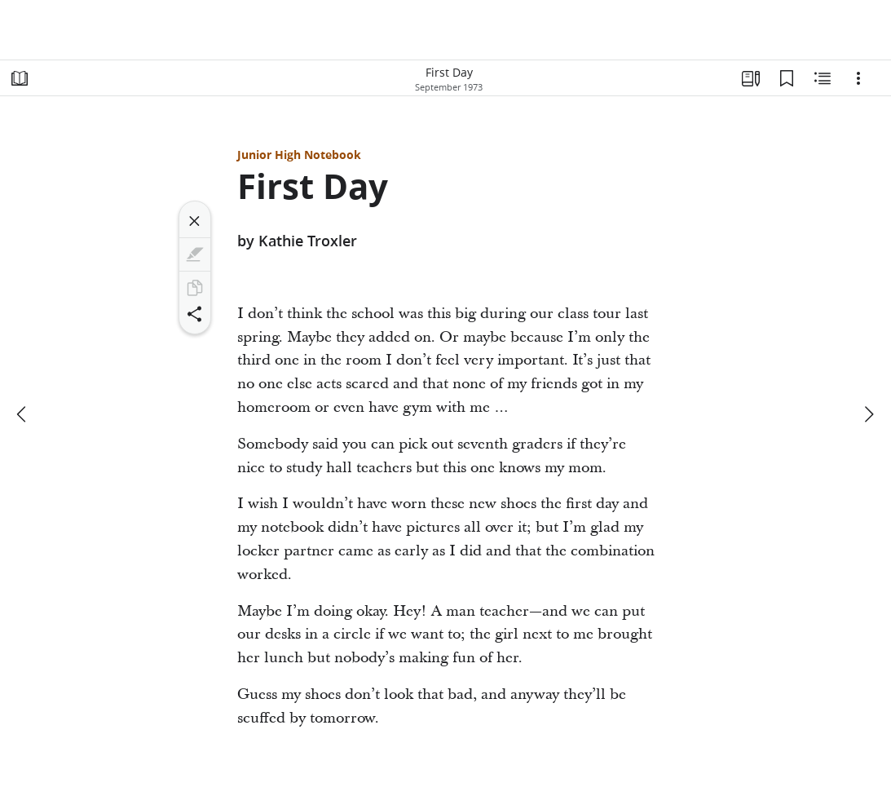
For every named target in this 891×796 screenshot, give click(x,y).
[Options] (858, 78)
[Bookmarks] (786, 78)
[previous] (23, 414)
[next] (868, 414)
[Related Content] (822, 78)
